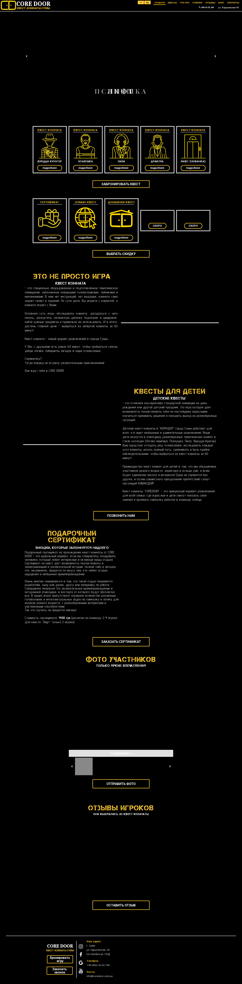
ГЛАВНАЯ (159, 2)
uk (141, 2)
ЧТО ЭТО (184, 2)
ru (147, 2)
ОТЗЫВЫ (210, 2)
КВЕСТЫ (172, 2)
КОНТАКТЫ (233, 2)
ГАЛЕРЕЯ (197, 2)
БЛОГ (221, 2)
